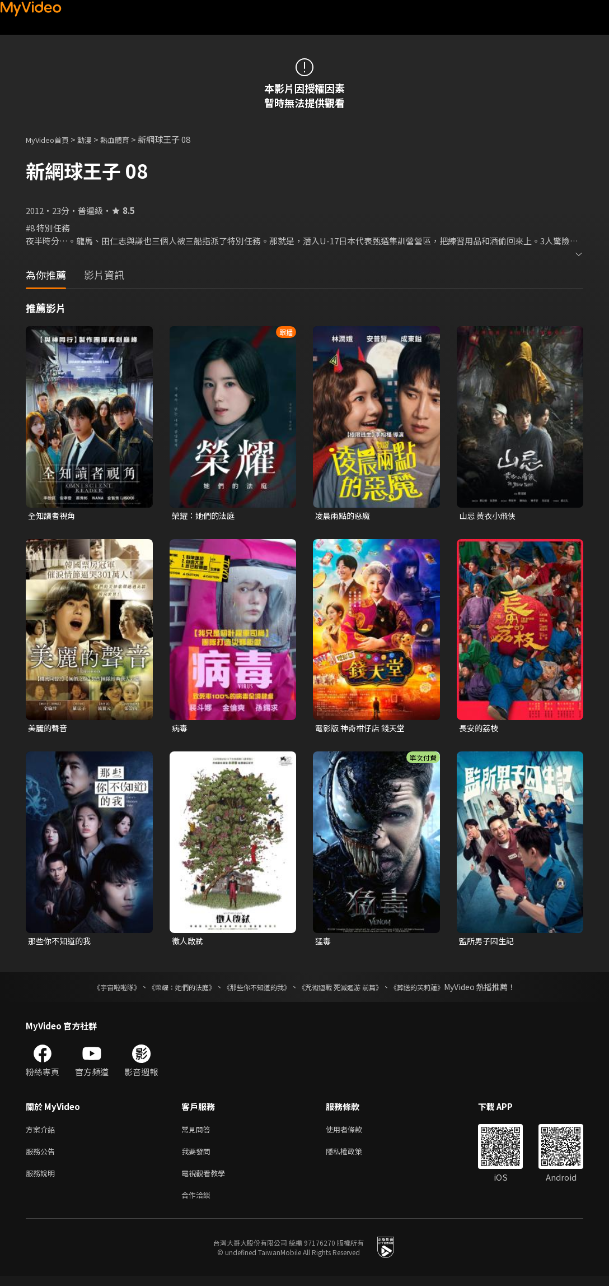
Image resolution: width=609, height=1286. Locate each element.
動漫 (93, 139)
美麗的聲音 (49, 729)
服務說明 (42, 1180)
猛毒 (323, 943)
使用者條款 (353, 1133)
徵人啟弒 (188, 943)
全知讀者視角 (53, 516)
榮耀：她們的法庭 (205, 516)
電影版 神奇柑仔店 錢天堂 (363, 729)
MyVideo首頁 (51, 139)
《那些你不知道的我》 (255, 990)
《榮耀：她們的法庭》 (169, 990)
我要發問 (198, 1157)
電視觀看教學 (206, 1180)
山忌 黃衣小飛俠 (489, 516)
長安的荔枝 (480, 729)
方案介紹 (42, 1133)
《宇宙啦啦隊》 (94, 990)
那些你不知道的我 (61, 943)
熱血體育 (127, 139)
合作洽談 (198, 1204)
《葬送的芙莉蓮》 (438, 990)
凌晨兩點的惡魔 (344, 516)
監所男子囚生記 (488, 943)
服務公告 (42, 1157)
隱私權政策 (353, 1157)
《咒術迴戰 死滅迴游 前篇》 (351, 990)
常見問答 (198, 1133)
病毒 (180, 729)
